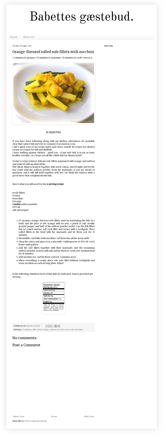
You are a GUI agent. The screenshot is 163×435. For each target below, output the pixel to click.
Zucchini (78, 329)
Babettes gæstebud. (81, 17)
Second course (63, 329)
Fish (39, 329)
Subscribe (108, 46)
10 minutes (27, 329)
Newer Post (18, 416)
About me (29, 36)
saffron (53, 329)
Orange (45, 329)
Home (14, 36)
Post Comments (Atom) (35, 421)
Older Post (89, 416)
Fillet (34, 329)
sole (72, 329)
